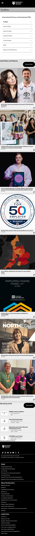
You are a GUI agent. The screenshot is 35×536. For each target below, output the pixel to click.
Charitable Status (5, 493)
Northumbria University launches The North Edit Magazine (17, 355)
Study (3, 464)
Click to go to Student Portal (8, 527)
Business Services (5, 485)
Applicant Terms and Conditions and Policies (12, 479)
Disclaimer (3, 502)
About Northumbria (8, 483)
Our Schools (4, 471)
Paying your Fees (5, 518)
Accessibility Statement (7, 498)
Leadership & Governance (7, 489)
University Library (5, 475)
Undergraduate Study (6, 466)
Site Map (3, 510)
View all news (29, 64)
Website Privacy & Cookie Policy (9, 500)
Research (3, 487)
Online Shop (4, 533)
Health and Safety (5, 523)
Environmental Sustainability (8, 525)
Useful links (5, 514)
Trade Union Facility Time (7, 506)
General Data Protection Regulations (10, 531)
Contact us (4, 516)
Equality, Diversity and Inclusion (9, 521)
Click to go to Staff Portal (7, 529)
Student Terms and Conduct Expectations (11, 477)
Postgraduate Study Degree (8, 469)
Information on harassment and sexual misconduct (14, 508)
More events (29, 405)
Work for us (4, 491)
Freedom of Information (7, 496)
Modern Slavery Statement (7, 504)
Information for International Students (10, 473)
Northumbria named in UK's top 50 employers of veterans (17, 230)
